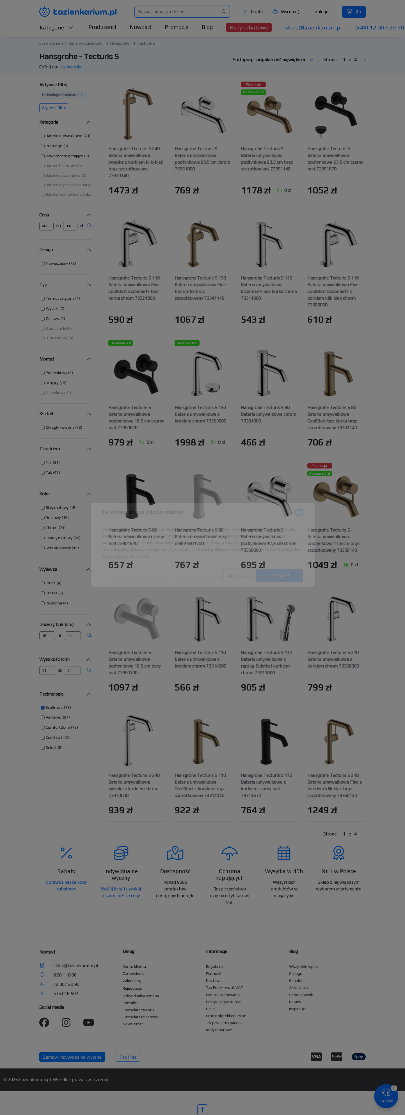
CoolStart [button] (54, 737)
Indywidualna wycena (141, 996)
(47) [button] (56, 472)
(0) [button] (79, 165)
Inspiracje (297, 1008)
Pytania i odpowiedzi (223, 994)
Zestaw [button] (52, 318)
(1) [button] (86, 156)
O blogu (295, 973)
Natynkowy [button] (55, 392)
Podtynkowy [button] (56, 372)
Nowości (140, 27)
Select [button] (51, 747)
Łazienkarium (51, 43)
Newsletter (133, 1024)
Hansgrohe (119, 43)
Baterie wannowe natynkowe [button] (71, 194)
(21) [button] (62, 527)
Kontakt (254, 11)
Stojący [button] (52, 382)
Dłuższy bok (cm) (56, 624)
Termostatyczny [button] (60, 298)
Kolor (44, 494)
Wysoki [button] (52, 308)
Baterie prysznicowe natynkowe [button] (73, 185)
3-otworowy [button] (56, 338)
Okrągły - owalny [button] (60, 427)
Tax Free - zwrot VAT (224, 987)
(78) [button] (86, 135)
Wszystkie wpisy (303, 966)
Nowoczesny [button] (57, 263)
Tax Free (128, 1057)
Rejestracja (132, 988)
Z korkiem (49, 448)
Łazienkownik (301, 994)
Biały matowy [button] (57, 507)
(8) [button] (70, 372)
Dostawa (213, 980)
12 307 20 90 (66, 984)
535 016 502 (65, 993)
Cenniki (295, 980)
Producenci (102, 27)
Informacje (216, 951)
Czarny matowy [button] (59, 537)
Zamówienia (133, 973)
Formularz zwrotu (138, 1010)
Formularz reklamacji (141, 1017)
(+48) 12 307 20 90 (379, 27)
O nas (211, 1008)
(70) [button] (63, 382)
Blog (207, 27)
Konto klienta (134, 966)
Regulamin (215, 966)
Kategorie (56, 27)
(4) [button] (59, 583)
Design (46, 249)
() (354, 11)
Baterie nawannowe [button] (63, 175)
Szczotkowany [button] (58, 548)
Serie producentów (85, 43)
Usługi (129, 951)
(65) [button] (66, 737)
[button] (65, 136)
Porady (295, 1001)
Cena (44, 215)
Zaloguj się (323, 11)
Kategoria (48, 122)
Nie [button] (49, 462)
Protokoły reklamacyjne (226, 1016)
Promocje (176, 27)
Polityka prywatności (223, 1001)
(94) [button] (66, 717)
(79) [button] (74, 727)
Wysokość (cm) (54, 659)
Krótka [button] (51, 593)
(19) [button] (65, 517)
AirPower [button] (54, 717)
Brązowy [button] (53, 517)
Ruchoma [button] (54, 603)
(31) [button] (56, 462)
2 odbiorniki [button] (56, 328)
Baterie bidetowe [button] (61, 165)
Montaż (46, 359)
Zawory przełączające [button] (64, 156)
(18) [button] (73, 507)
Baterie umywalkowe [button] (64, 135)
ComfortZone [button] (58, 727)
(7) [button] (62, 308)
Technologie (51, 694)
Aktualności (299, 987)
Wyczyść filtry (54, 107)
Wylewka (48, 569)
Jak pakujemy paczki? (224, 1023)
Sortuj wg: (273, 59)
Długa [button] (51, 583)
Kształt (46, 413)
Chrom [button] (52, 527)
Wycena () (288, 11)
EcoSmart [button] (54, 707)
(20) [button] (77, 537)
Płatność (213, 973)
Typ (43, 284)
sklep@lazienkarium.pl (313, 27)
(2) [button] (65, 146)
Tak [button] (49, 472)
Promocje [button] (54, 146)
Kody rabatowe (249, 27)
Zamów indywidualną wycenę (72, 1057)
